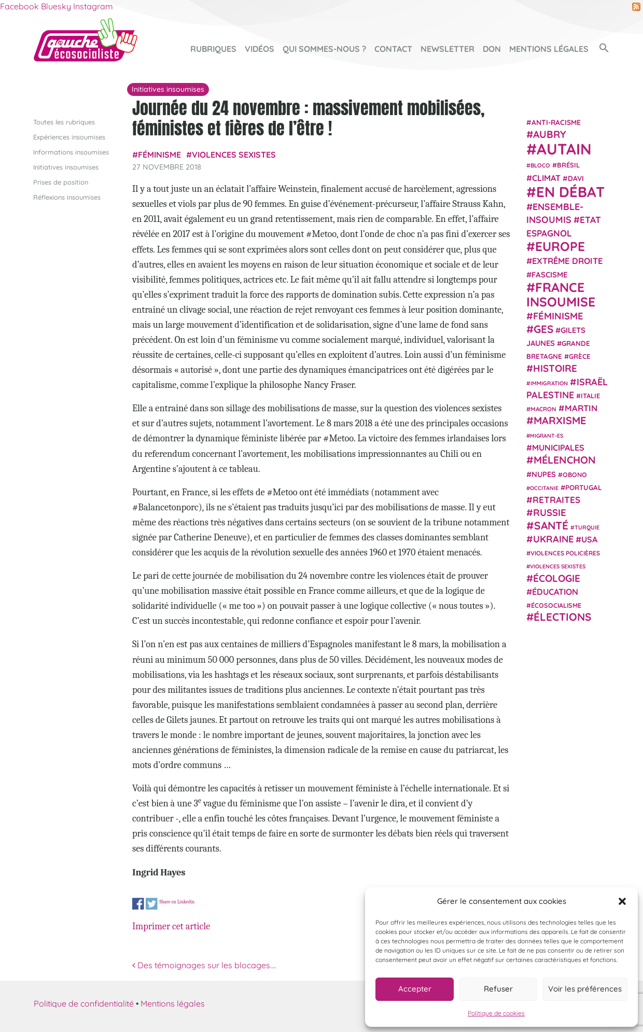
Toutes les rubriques (64, 121)
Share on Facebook (138, 904)
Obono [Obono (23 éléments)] (575, 474)
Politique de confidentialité (84, 1003)
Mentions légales (549, 49)
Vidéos (259, 49)
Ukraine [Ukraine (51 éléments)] (553, 539)
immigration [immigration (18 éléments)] (549, 382)
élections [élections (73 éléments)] (562, 616)
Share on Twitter (152, 904)
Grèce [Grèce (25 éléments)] (580, 356)
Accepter (414, 989)
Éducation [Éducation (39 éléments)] (555, 592)
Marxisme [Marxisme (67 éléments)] (560, 420)
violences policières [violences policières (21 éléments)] (565, 553)
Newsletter (447, 49)
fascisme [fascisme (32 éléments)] (550, 274)
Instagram (93, 6)
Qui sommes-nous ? (324, 49)
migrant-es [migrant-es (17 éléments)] (546, 435)
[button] (622, 901)
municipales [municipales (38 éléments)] (558, 447)
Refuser (498, 989)
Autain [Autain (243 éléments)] (564, 149)
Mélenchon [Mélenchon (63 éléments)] (565, 459)
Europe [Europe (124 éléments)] (560, 246)
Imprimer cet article (171, 926)
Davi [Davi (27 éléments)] (576, 177)
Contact (393, 49)
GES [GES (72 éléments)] (543, 328)
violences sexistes (234, 154)
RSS (636, 7)
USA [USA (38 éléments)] (589, 539)
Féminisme (159, 154)
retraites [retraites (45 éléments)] (556, 499)
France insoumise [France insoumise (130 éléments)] (560, 293)
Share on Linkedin (176, 901)
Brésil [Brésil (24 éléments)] (568, 165)
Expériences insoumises (69, 136)
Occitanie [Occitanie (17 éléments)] (544, 487)
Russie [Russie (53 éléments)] (549, 513)
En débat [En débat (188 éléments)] (570, 192)
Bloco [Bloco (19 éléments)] (540, 165)
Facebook (19, 6)
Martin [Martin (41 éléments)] (581, 407)
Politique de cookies (496, 1013)
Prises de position (60, 182)
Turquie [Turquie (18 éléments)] (587, 527)
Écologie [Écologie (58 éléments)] (556, 577)
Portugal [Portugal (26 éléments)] (583, 487)
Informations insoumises (71, 151)
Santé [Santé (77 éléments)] (551, 525)
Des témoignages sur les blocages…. (204, 965)
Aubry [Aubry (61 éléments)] (549, 134)
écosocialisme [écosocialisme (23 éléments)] (556, 605)
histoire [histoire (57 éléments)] (555, 368)
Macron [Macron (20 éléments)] (543, 409)
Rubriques (213, 49)
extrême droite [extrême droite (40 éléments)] (567, 261)
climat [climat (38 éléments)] (546, 177)
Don (492, 49)
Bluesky (56, 6)
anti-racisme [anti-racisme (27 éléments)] (556, 121)
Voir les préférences (585, 989)
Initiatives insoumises (66, 166)
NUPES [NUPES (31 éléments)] (544, 474)
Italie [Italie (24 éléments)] (590, 396)
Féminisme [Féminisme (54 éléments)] (558, 316)
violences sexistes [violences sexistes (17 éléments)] (557, 566)
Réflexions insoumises (67, 197)
